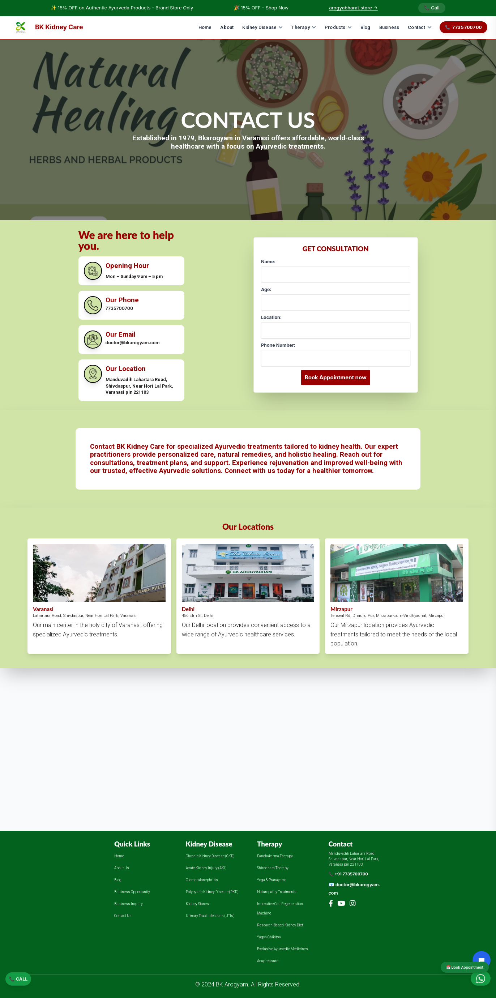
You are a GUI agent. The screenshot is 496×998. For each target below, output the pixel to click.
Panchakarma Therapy (275, 856)
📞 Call (432, 7)
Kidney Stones (197, 904)
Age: (266, 289)
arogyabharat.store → (353, 7)
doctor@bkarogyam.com (133, 342)
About (227, 27)
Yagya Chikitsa (269, 937)
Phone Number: (278, 345)
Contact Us (123, 916)
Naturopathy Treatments (276, 892)
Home (205, 27)
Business (389, 27)
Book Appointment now (336, 377)
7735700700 (463, 27)
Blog (365, 27)
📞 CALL (18, 980)
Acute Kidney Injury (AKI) (206, 868)
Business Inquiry (128, 904)
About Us (121, 868)
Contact (420, 27)
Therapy (303, 27)
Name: (268, 261)
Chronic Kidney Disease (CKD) (210, 856)
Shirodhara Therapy (272, 868)
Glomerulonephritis (202, 880)
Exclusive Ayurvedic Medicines (282, 949)
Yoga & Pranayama (272, 880)
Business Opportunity (132, 892)
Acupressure (267, 961)
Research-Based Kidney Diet (280, 925)
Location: (271, 317)
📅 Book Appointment (464, 967)
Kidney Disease (262, 27)
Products (338, 27)
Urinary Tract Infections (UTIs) (210, 916)
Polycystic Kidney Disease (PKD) (212, 892)
